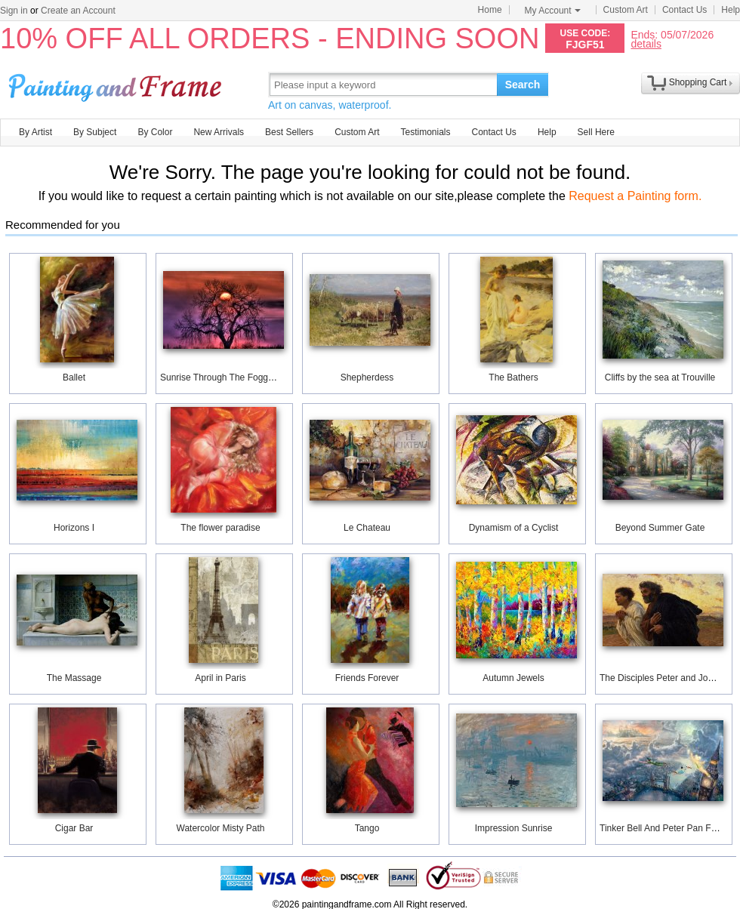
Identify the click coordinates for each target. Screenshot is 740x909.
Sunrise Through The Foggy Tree (226, 377)
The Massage (74, 678)
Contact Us (684, 10)
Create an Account (78, 10)
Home (490, 10)
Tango (367, 828)
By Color (154, 132)
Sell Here (596, 132)
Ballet (74, 377)
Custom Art (625, 10)
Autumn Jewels (513, 678)
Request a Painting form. (635, 196)
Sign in (14, 10)
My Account (553, 10)
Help (730, 10)
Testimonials (425, 132)
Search (523, 85)
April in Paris (220, 678)
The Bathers (513, 377)
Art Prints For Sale (117, 84)
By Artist (35, 132)
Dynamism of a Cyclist (514, 527)
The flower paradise (220, 527)
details (646, 43)
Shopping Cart (698, 82)
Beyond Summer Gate (660, 527)
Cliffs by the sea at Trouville (660, 377)
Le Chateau (367, 527)
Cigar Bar (74, 828)
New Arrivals (218, 132)
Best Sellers (289, 132)
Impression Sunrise (514, 828)
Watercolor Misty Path (221, 828)
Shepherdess (367, 377)
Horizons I (74, 527)
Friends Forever (367, 678)
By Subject (94, 132)
